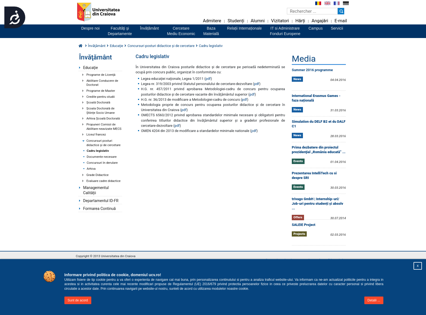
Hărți (300, 20)
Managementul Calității (96, 190)
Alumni (257, 20)
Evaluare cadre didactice (103, 181)
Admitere (212, 20)
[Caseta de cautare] (312, 11)
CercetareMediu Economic (181, 31)
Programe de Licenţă (100, 75)
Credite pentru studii (100, 97)
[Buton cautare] (341, 11)
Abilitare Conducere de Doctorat (102, 83)
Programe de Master (100, 91)
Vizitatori (280, 20)
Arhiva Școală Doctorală (103, 118)
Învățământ (149, 28)
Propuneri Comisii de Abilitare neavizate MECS (103, 126)
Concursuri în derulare (102, 163)
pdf (208, 79)
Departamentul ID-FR (100, 201)
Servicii (337, 28)
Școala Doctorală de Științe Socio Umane (100, 110)
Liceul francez (96, 134)
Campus (316, 28)
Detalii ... (374, 300)
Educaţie (90, 67)
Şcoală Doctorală (98, 102)
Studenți (236, 20)
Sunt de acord (78, 300)
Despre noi (90, 28)
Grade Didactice (97, 175)
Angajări (320, 20)
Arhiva (91, 169)
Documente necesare (102, 157)
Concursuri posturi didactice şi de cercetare (103, 143)
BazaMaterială (211, 31)
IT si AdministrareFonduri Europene (285, 31)
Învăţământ (96, 46)
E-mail (340, 20)
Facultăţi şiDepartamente (120, 31)
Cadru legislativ (98, 151)
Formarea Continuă (99, 208)
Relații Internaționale (244, 28)
